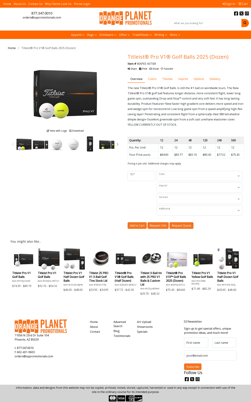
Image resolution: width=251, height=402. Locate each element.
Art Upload (144, 322)
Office (123, 35)
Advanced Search (119, 324)
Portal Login (82, 4)
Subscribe (192, 367)
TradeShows (140, 35)
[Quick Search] (205, 23)
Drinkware (106, 35)
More (173, 35)
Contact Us (35, 4)
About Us (20, 4)
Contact (95, 332)
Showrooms (145, 327)
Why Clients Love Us (58, 4)
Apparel (76, 35)
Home (7, 4)
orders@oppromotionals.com (42, 17)
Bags (90, 35)
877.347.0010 (41, 13)
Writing (159, 35)
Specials (142, 332)
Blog (116, 331)
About (94, 327)
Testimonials (121, 336)
